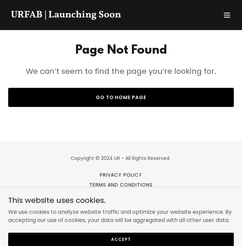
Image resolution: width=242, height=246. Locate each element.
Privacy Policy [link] (121, 175)
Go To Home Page (121, 97)
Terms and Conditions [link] (121, 184)
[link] (87, 15)
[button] (227, 15)
